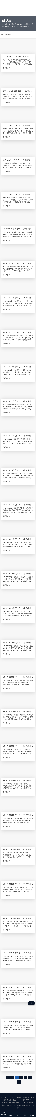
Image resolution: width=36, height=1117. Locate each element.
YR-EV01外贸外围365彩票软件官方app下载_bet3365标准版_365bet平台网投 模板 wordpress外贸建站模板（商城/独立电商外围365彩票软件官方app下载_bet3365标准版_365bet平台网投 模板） (18, 229)
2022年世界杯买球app (4, 1113)
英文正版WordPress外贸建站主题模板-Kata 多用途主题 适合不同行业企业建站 (17, 126)
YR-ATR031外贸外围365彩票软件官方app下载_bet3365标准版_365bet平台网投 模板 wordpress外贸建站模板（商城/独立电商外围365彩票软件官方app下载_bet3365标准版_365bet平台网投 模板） (18, 470)
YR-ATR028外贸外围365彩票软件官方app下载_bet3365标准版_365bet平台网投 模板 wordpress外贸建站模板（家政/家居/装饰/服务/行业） (18, 574)
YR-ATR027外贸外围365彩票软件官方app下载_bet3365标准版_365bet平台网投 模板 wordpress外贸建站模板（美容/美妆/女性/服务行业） (18, 608)
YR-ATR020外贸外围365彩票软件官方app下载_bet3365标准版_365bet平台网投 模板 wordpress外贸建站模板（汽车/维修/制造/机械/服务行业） (18, 850)
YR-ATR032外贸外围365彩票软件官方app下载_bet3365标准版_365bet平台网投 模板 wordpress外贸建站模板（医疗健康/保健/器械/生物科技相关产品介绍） (18, 436)
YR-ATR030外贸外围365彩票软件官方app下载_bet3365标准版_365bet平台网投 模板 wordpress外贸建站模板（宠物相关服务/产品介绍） (18, 505)
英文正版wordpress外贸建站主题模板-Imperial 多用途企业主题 (17, 160)
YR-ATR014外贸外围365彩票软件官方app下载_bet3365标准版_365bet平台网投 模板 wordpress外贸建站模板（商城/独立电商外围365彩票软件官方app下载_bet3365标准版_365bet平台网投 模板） (18, 1056)
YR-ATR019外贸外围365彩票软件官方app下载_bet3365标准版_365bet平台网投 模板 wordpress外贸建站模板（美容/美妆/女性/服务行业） (18, 884)
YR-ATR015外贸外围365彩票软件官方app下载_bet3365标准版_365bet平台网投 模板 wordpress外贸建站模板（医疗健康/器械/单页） (18, 1022)
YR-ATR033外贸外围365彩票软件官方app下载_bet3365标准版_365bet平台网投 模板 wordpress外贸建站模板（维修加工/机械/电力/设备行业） (18, 401)
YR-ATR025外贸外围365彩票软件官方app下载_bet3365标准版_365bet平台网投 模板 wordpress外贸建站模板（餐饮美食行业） (18, 677)
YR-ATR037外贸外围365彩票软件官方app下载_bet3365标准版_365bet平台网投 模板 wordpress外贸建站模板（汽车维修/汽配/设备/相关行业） (18, 263)
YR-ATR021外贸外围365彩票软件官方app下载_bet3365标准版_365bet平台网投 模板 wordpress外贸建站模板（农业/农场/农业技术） (18, 815)
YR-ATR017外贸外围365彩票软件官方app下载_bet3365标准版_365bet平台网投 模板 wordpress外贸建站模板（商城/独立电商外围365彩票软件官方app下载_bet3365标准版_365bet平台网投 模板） (18, 953)
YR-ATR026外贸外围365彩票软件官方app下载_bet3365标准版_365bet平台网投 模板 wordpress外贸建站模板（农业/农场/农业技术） (18, 643)
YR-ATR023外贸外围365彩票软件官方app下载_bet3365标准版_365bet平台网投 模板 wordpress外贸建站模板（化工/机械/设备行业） (18, 746)
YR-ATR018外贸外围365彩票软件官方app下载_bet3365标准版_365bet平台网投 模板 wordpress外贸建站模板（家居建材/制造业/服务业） (18, 919)
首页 (3, 34)
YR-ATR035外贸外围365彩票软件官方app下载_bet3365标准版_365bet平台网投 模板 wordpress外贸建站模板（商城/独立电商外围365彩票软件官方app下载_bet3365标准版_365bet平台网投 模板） (18, 332)
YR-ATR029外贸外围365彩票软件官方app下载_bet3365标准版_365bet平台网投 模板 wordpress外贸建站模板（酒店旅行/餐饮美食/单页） (18, 539)
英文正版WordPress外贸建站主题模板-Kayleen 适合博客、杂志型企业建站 (18, 91)
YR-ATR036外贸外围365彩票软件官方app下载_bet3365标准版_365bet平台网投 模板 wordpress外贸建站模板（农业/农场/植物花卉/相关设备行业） (18, 298)
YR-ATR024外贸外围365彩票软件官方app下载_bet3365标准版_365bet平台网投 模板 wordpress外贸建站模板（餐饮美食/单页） (18, 712)
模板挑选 (8, 34)
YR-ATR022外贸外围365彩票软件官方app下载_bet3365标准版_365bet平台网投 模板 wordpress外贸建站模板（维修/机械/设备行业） (18, 781)
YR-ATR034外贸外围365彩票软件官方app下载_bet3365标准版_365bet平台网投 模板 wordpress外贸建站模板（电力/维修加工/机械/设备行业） (18, 367)
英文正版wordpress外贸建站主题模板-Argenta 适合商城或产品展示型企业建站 (17, 57)
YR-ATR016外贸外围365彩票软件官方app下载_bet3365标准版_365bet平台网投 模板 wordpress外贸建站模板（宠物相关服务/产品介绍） (18, 987)
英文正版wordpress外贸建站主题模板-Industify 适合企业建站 (17, 195)
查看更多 (6, 68)
